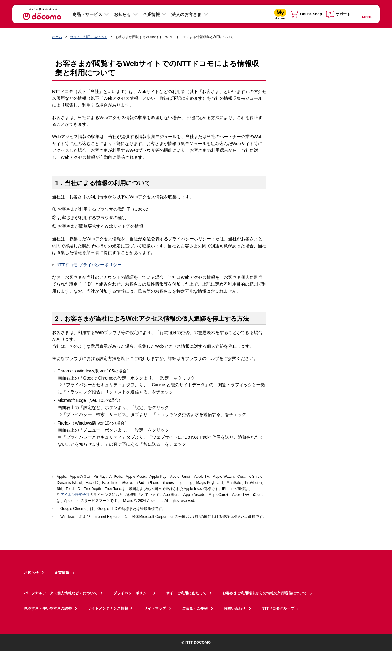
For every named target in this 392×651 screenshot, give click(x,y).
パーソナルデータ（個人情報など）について (60, 593)
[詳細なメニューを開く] (367, 14)
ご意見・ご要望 (195, 608)
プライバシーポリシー (131, 593)
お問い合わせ (235, 608)
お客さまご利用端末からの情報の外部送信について (264, 593)
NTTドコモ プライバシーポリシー (89, 264)
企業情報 (151, 14)
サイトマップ (155, 608)
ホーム (57, 37)
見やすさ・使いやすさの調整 (48, 608)
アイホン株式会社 (73, 495)
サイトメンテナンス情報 (111, 608)
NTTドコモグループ (281, 608)
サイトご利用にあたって (88, 37)
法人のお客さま (187, 14)
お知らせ (122, 14)
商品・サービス (87, 14)
